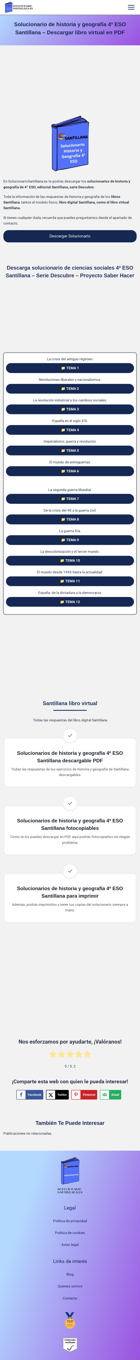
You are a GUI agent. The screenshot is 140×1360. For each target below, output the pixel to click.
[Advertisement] (70, 81)
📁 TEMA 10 (70, 560)
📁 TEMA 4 (70, 430)
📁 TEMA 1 (70, 368)
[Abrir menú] (131, 7)
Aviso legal (70, 1245)
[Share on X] (57, 1095)
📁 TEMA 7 (70, 499)
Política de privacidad (70, 1221)
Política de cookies (70, 1233)
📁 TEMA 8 (70, 519)
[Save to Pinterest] (84, 1095)
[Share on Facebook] (29, 1095)
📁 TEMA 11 (70, 581)
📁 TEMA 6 (70, 471)
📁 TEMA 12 (70, 602)
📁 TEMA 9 (70, 540)
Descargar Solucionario (70, 236)
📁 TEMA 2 (70, 388)
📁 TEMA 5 (70, 450)
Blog (70, 1274)
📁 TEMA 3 (70, 409)
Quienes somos (70, 1286)
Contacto (70, 1298)
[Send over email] (110, 1095)
